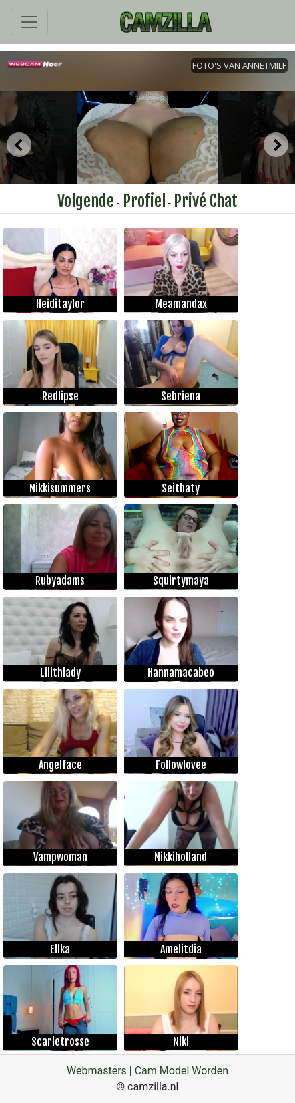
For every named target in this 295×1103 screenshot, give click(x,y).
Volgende (85, 201)
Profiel (144, 201)
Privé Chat (206, 201)
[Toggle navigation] (29, 22)
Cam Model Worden (181, 1070)
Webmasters (97, 1070)
